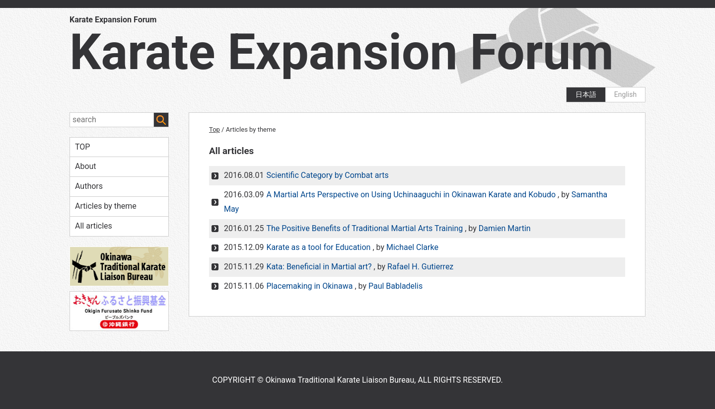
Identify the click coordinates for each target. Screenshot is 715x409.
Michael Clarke (412, 247)
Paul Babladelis (395, 286)
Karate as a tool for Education (318, 247)
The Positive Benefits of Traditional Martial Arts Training (364, 228)
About (85, 166)
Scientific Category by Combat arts (327, 175)
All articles (93, 226)
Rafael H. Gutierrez (420, 266)
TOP (82, 147)
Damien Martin (505, 228)
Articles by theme (106, 206)
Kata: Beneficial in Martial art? (318, 266)
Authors (89, 186)
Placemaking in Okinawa (309, 286)
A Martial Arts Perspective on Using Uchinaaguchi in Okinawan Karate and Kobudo (411, 194)
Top (214, 129)
